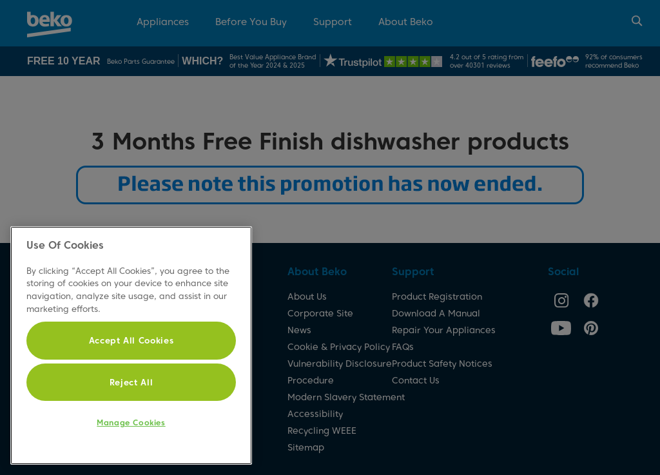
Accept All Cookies (131, 340)
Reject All (131, 382)
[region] (131, 345)
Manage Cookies (131, 422)
